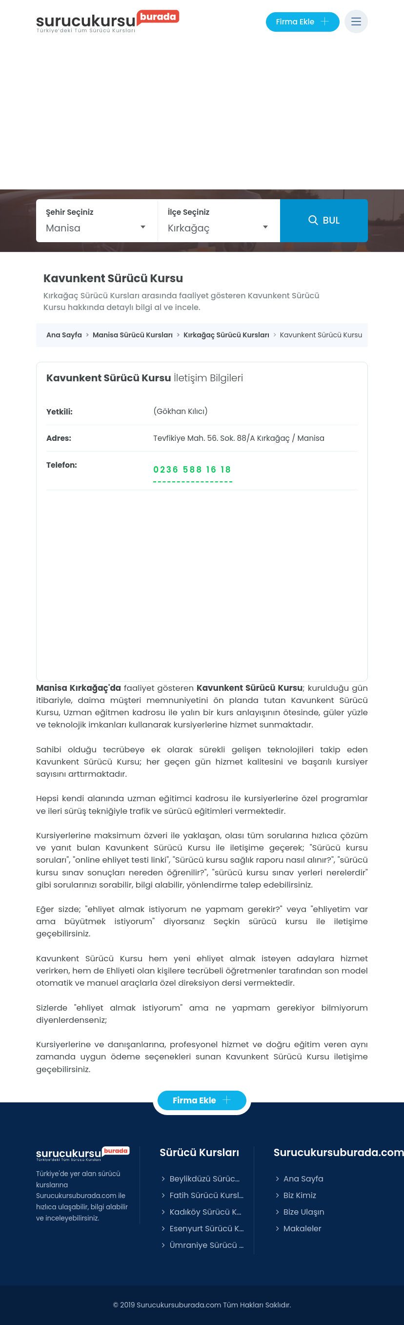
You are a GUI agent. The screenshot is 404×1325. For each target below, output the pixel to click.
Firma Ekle (302, 22)
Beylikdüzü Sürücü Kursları (201, 1178)
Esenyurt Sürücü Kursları (201, 1228)
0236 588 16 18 (192, 470)
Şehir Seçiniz (70, 212)
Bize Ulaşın (299, 1212)
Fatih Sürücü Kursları (201, 1195)
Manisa (311, 438)
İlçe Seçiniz (188, 212)
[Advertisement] (202, 116)
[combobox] (97, 228)
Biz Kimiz (295, 1195)
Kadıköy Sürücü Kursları (201, 1212)
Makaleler (298, 1228)
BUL (324, 220)
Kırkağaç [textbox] (189, 228)
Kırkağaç (273, 438)
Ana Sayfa (298, 1178)
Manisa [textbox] (63, 228)
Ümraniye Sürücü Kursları (201, 1245)
